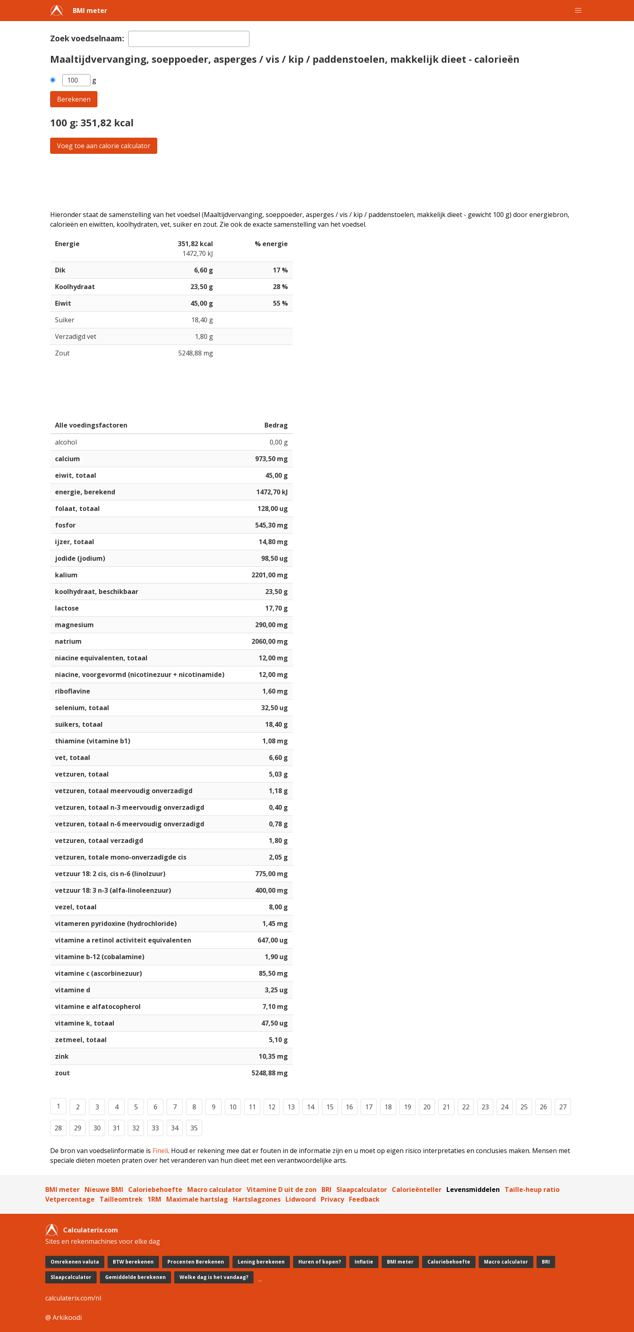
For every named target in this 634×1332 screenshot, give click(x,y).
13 (291, 1106)
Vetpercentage (70, 1199)
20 (427, 1106)
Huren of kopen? (319, 1261)
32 (135, 1127)
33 (155, 1127)
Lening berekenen (261, 1261)
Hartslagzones (257, 1199)
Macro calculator (214, 1189)
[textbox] (188, 39)
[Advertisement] (292, 182)
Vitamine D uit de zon (282, 1189)
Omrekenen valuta (75, 1261)
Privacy (332, 1199)
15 (330, 1106)
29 (77, 1127)
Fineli (160, 1150)
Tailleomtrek (121, 1199)
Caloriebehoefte (155, 1189)
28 (58, 1127)
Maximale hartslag (197, 1199)
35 (194, 1127)
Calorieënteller (417, 1189)
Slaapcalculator (361, 1189)
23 (485, 1106)
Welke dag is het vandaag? (214, 1277)
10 (233, 1106)
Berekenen (74, 99)
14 (310, 1106)
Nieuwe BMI (104, 1189)
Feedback (364, 1199)
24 (504, 1106)
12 (271, 1106)
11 (252, 1106)
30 (97, 1127)
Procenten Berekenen (195, 1261)
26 (543, 1106)
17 (368, 1106)
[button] (578, 10)
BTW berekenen (133, 1261)
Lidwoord (300, 1199)
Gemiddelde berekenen (135, 1277)
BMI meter (90, 10)
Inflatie (364, 1261)
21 (446, 1106)
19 (407, 1106)
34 (174, 1127)
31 (116, 1127)
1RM (154, 1199)
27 (562, 1106)
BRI (326, 1189)
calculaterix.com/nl (73, 1298)
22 (465, 1106)
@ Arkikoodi (63, 1317)
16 (349, 1106)
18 (388, 1106)
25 (524, 1106)
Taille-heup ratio (532, 1189)
